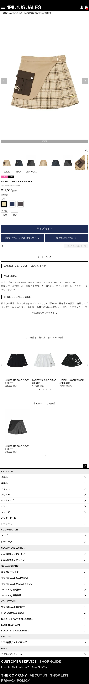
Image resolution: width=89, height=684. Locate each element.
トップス (5, 488)
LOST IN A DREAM (10, 625)
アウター (5, 494)
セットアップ (7, 500)
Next (85, 81)
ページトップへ (85, 466)
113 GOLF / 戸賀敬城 (11, 595)
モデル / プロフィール (11, 654)
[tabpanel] (17, 365)
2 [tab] (43, 389)
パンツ (4, 506)
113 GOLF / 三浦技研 (11, 589)
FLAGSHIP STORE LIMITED (15, 630)
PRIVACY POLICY (15, 680)
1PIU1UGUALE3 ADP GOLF (15, 578)
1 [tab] (39, 389)
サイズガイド (44, 228)
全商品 (4, 477)
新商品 (4, 483)
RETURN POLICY (15, 666)
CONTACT (40, 666)
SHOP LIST (59, 675)
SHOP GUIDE (50, 661)
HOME (4, 13)
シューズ (5, 512)
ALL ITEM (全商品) (16, 13)
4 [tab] (50, 389)
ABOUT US (38, 675)
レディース (6, 523)
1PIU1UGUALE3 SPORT (13, 607)
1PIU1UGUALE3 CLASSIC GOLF (17, 583)
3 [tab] (46, 389)
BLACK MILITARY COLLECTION (17, 619)
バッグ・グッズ (8, 518)
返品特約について (66, 238)
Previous (4, 81)
